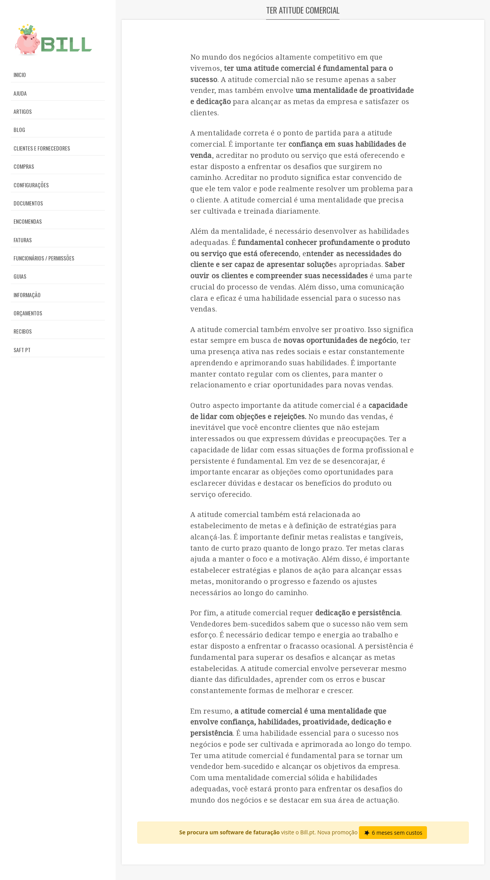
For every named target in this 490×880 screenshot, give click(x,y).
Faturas (23, 240)
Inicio (20, 74)
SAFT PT (22, 350)
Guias (20, 276)
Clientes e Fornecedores (42, 148)
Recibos (23, 331)
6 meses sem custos (392, 833)
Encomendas (28, 221)
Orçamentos (28, 313)
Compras (24, 166)
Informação (27, 295)
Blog (19, 129)
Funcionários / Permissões (44, 258)
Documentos (28, 203)
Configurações (31, 185)
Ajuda (20, 93)
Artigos (23, 111)
